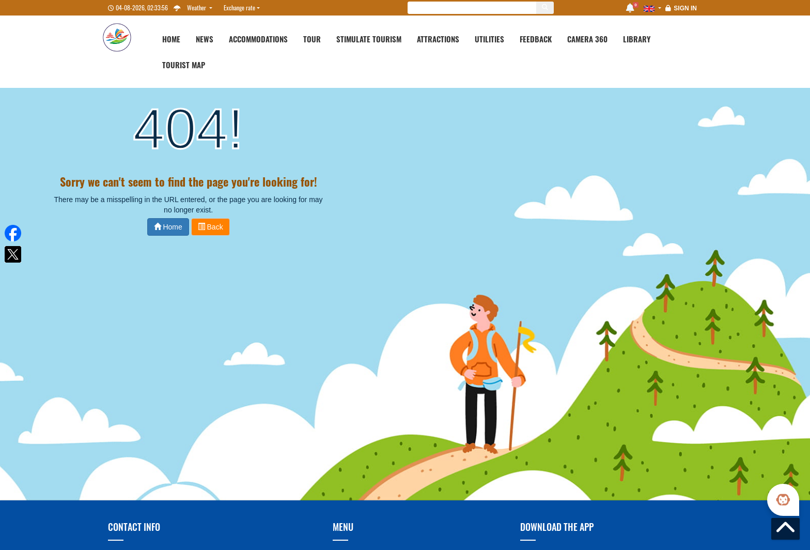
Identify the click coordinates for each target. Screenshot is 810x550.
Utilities (489, 38)
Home (171, 38)
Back (210, 227)
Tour (312, 38)
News (204, 38)
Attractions (438, 38)
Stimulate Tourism (368, 38)
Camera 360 (587, 38)
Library (636, 38)
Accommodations (258, 38)
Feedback (536, 38)
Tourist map (183, 64)
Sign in (685, 8)
